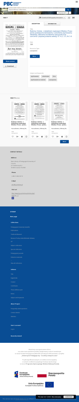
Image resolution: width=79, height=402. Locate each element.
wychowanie (35, 76)
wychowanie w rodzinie (38, 80)
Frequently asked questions (19, 309)
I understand (68, 397)
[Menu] (76, 1)
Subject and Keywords (17, 297)
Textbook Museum (16, 234)
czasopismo (33, 51)
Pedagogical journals (17, 253)
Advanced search (62, 13)
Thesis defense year (17, 290)
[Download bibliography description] (17, 136)
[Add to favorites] (69, 17)
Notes (12, 294)
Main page (13, 216)
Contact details (15, 312)
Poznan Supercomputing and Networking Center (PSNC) (59, 399)
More (64, 141)
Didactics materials (16, 257)
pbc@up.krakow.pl (17, 185)
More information (56, 396)
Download (9, 66)
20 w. (54, 76)
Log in (12, 329)
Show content (10, 61)
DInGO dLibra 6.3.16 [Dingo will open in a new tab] (21, 399)
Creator (13, 282)
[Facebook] (13, 198)
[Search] (68, 9)
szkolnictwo (45, 76)
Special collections (16, 249)
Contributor (14, 286)
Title (12, 274)
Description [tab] (36, 23)
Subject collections (16, 245)
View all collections (16, 263)
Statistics (13, 316)
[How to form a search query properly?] (70, 13)
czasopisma (52, 80)
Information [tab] (52, 23)
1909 (31, 44)
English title (14, 278)
